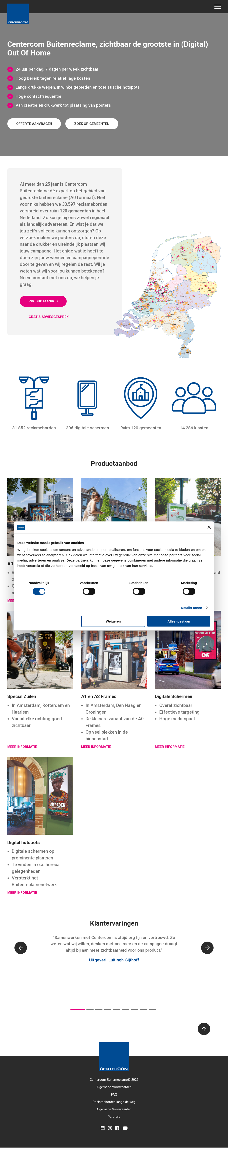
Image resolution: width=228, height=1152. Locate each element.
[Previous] (20, 948)
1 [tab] (77, 1009)
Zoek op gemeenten (91, 124)
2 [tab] (90, 1009)
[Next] (207, 948)
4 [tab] (107, 1009)
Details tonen (191, 608)
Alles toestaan (179, 621)
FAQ (114, 1095)
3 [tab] (98, 1009)
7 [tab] (134, 1009)
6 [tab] (125, 1009)
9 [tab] (152, 1009)
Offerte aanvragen (34, 124)
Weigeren (113, 621)
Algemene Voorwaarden (114, 1087)
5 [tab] (116, 1009)
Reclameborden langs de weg (114, 1102)
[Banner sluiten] (209, 527)
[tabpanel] (114, 953)
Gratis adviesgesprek (48, 317)
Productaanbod (43, 301)
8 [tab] (143, 1009)
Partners (114, 1117)
